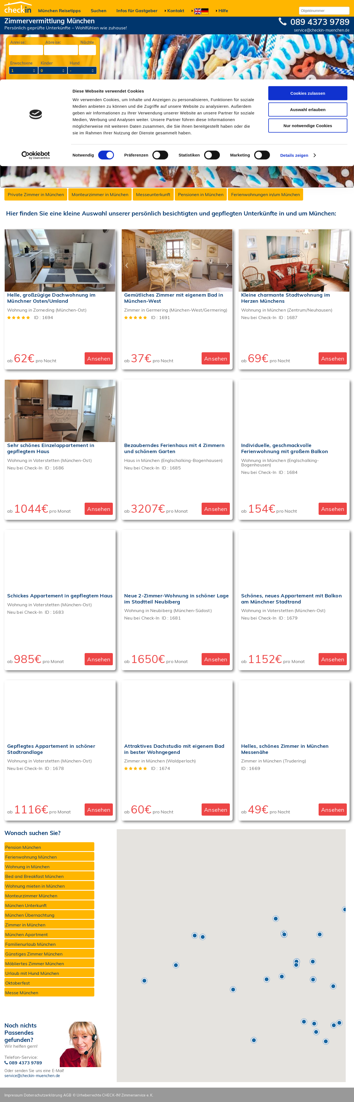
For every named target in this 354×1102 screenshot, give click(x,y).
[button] (202, 936)
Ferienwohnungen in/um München (265, 194)
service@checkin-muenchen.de (32, 1075)
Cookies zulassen (307, 13)
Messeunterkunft (153, 194)
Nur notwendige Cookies (307, 46)
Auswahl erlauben (308, 30)
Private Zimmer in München (36, 194)
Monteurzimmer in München (100, 194)
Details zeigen (294, 75)
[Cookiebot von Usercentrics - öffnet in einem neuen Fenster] (36, 76)
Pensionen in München (200, 194)
